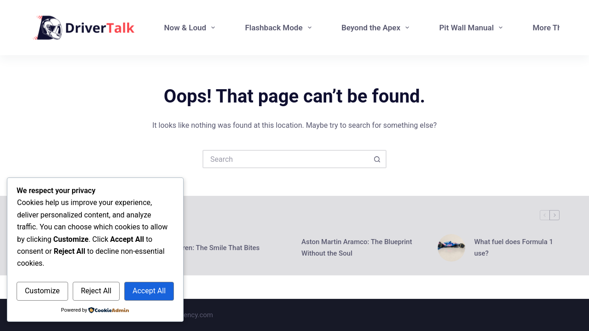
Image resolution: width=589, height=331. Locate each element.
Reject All (96, 290)
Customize (42, 290)
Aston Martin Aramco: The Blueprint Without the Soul (356, 247)
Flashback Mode (280, 27)
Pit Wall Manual (472, 27)
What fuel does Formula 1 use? (514, 247)
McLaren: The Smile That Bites (213, 248)
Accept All (149, 290)
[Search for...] (285, 159)
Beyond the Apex (377, 27)
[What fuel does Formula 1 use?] (451, 248)
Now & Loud (191, 27)
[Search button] (377, 159)
